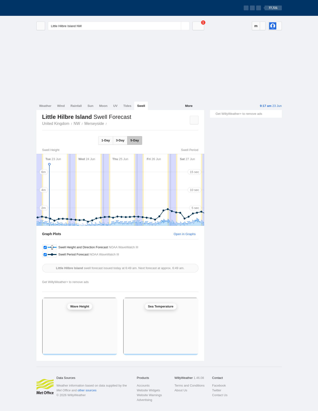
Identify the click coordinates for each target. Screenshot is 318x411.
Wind (61, 106)
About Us (180, 390)
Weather (45, 106)
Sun (90, 106)
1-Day (105, 140)
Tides (127, 106)
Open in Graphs (185, 234)
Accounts (143, 385)
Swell (141, 106)
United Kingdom (55, 124)
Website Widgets (148, 390)
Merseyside (94, 124)
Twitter (216, 390)
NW (77, 124)
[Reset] (177, 26)
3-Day (120, 140)
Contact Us (219, 395)
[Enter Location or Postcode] (119, 26)
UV (115, 106)
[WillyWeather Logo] (58, 8)
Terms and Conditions (189, 385)
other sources (87, 390)
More (188, 106)
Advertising (144, 400)
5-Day (134, 140)
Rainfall (76, 106)
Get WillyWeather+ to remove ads (239, 114)
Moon (103, 106)
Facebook (219, 385)
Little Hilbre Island (109, 123)
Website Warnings (149, 395)
